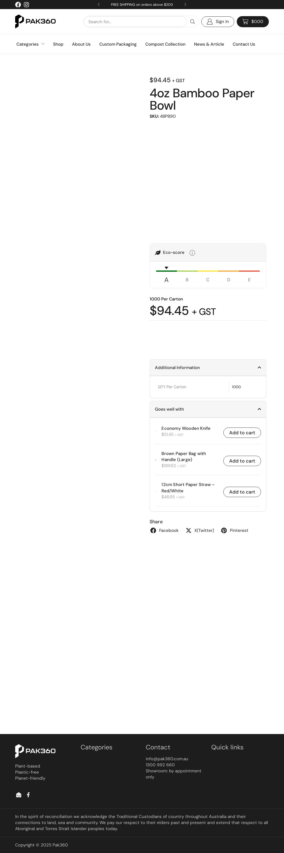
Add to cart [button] (242, 433)
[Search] (192, 21)
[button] (253, 21)
